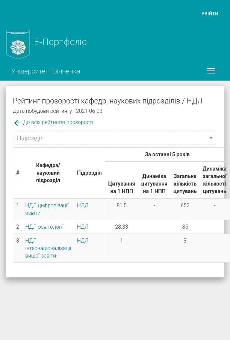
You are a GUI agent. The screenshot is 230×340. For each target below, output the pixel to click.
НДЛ (82, 205)
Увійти (209, 13)
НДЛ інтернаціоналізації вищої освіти (48, 248)
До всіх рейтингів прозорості (53, 122)
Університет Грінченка (45, 71)
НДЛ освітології (44, 227)
